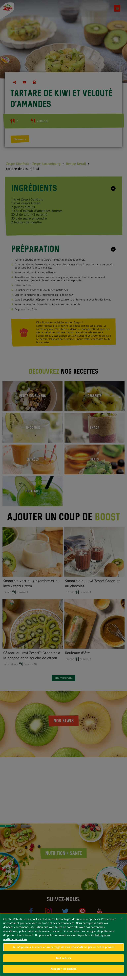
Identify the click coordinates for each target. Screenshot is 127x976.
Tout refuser (63, 958)
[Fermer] (121, 918)
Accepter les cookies (63, 968)
